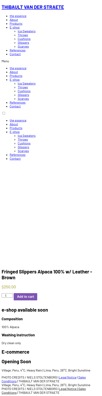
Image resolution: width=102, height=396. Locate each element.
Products (16, 23)
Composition (12, 318)
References (18, 50)
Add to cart (25, 296)
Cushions (24, 39)
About (14, 19)
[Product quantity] (7, 295)
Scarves (23, 46)
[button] (51, 61)
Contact (15, 54)
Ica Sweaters (27, 31)
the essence (18, 16)
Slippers (23, 42)
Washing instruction (18, 335)
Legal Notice (67, 377)
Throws (23, 35)
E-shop (15, 27)
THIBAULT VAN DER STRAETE (33, 7)
